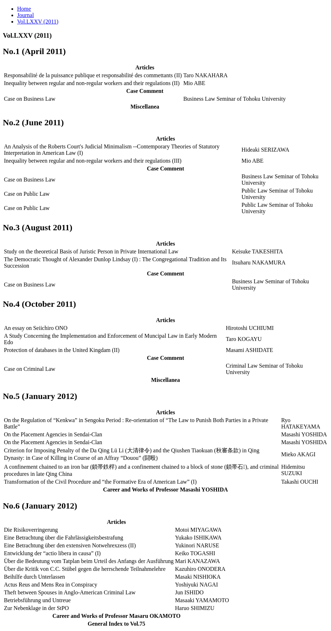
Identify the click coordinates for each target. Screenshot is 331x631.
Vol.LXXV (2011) (37, 22)
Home (24, 9)
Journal (25, 15)
